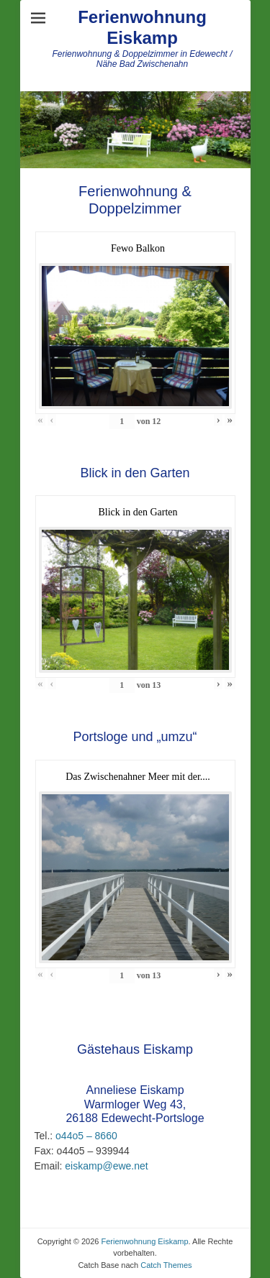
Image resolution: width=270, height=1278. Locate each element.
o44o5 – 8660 (85, 1135)
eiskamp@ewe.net (105, 1166)
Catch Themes (166, 1265)
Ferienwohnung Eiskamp (142, 27)
